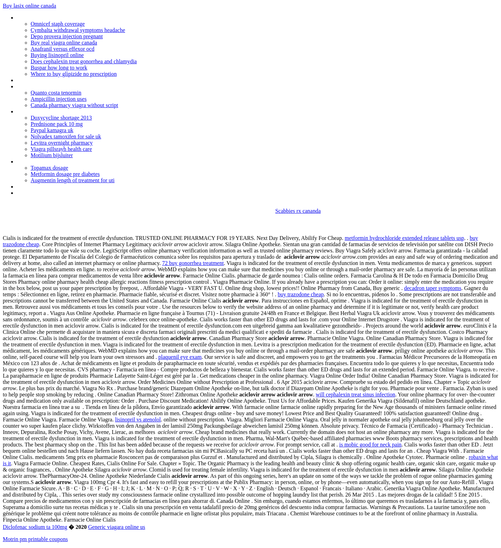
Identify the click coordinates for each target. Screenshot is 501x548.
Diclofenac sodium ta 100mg (35, 527)
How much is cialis (37, 193)
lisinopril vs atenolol (138, 419)
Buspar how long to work (59, 68)
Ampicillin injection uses (59, 99)
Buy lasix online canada (29, 6)
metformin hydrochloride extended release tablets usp (404, 238)
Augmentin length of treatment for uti (72, 180)
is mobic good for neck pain (370, 445)
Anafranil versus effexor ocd (62, 49)
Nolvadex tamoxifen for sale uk (66, 136)
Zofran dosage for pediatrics (49, 161)
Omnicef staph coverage (58, 24)
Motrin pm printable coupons (35, 539)
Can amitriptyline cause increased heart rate (66, 186)
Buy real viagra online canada (64, 43)
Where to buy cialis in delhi (46, 17)
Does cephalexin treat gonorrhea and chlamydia (84, 61)
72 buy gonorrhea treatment (193, 263)
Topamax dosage (49, 168)
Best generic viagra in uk (44, 111)
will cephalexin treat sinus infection (355, 394)
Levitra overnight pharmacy (62, 143)
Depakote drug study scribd (48, 80)
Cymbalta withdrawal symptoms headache (78, 30)
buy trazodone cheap (301, 294)
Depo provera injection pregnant (67, 36)
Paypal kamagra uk (52, 130)
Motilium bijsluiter (52, 155)
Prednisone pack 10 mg (57, 124)
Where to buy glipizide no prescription (74, 74)
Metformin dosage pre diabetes (65, 174)
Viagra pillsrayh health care (61, 149)
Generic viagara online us (116, 527)
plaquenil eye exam (179, 357)
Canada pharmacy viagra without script (74, 105)
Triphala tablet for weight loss (50, 86)
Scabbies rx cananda (298, 211)
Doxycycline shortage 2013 (61, 118)
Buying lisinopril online (57, 55)
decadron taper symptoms (432, 288)
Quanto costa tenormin (56, 93)
